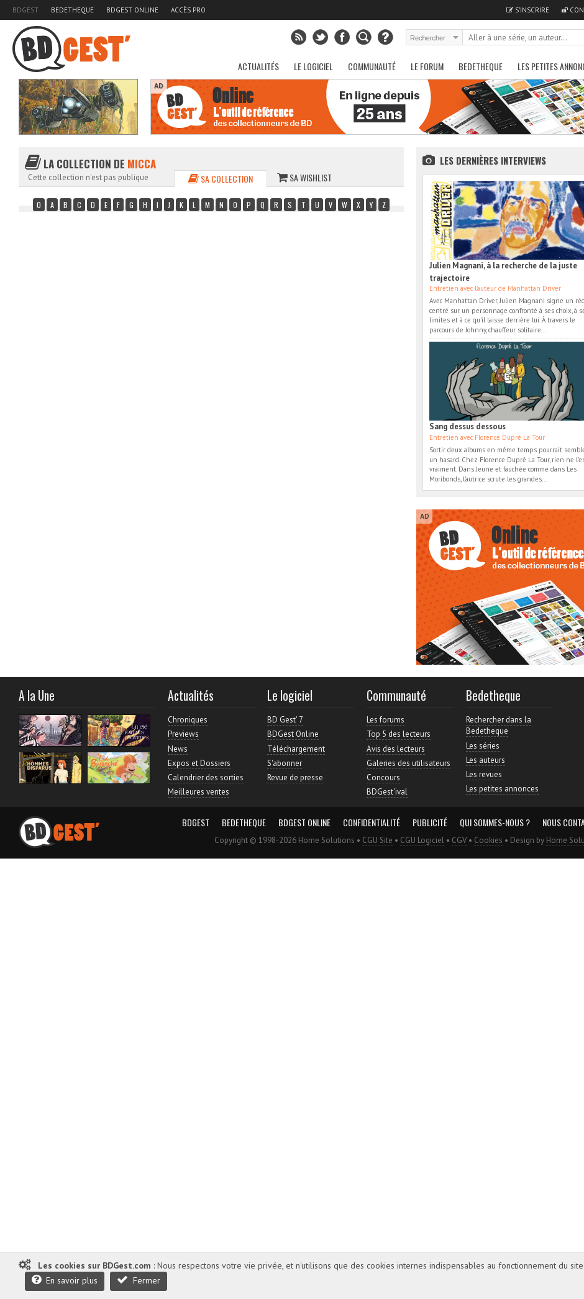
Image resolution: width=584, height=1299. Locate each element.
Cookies (488, 840)
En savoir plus (65, 1280)
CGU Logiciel (422, 840)
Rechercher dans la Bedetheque (498, 725)
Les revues (484, 774)
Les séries (483, 746)
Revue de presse (295, 777)
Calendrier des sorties (206, 777)
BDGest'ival (387, 791)
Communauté (372, 66)
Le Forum (427, 66)
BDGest (25, 10)
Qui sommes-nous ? (495, 822)
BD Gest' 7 (285, 719)
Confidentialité (371, 822)
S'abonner (284, 763)
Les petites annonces (502, 788)
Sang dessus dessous (467, 426)
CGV (459, 840)
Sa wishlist (304, 177)
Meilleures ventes (198, 791)
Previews (183, 734)
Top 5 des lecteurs (399, 734)
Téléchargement (296, 749)
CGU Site (377, 840)
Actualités (258, 66)
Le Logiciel (313, 66)
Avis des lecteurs (396, 749)
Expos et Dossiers (199, 763)
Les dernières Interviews (493, 160)
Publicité (430, 822)
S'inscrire (527, 10)
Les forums (385, 719)
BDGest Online (132, 10)
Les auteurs (485, 760)
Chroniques (188, 719)
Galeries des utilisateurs (408, 763)
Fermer (138, 1280)
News (178, 749)
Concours (383, 777)
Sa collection (220, 178)
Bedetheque (72, 10)
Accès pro (188, 10)
